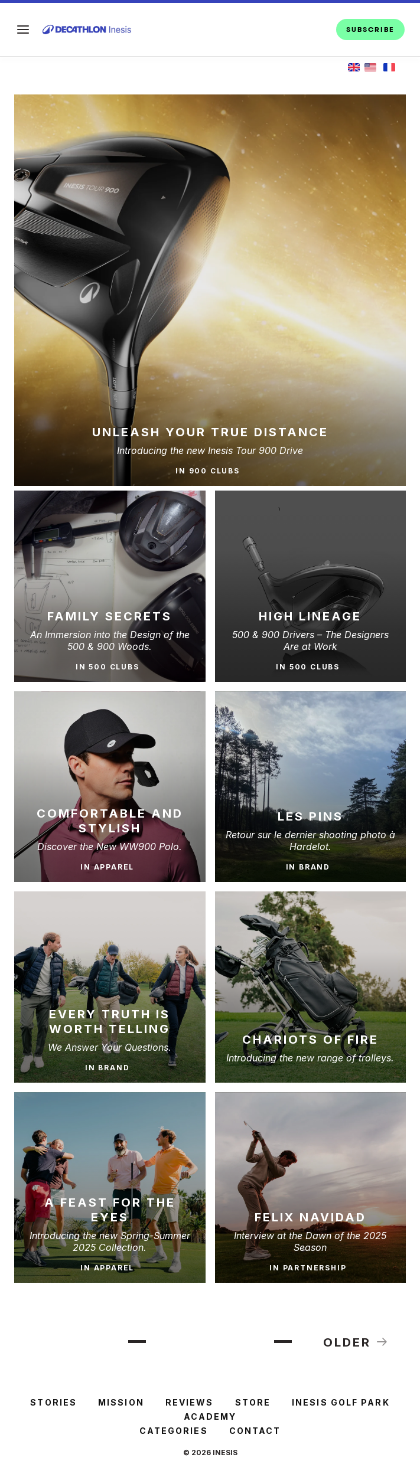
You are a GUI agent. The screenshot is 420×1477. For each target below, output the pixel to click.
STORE (253, 1402)
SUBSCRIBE (370, 29)
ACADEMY (210, 1416)
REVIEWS (189, 1402)
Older (356, 1341)
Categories (173, 1431)
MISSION (121, 1402)
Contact (255, 1431)
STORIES (53, 1402)
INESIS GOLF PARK (341, 1402)
